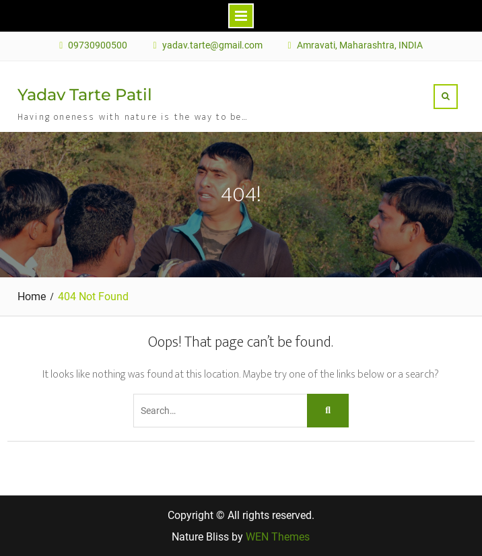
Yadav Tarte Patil (85, 94)
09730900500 (97, 45)
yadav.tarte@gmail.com (212, 45)
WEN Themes (278, 536)
